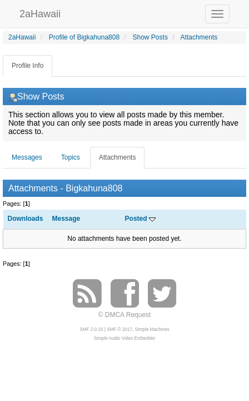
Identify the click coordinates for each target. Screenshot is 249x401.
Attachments (117, 157)
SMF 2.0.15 (91, 329)
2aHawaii (40, 12)
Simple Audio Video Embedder (124, 338)
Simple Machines (152, 329)
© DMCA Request (124, 315)
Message (66, 218)
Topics (70, 157)
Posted (140, 218)
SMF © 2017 (119, 329)
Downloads (25, 218)
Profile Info (27, 66)
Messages (27, 157)
